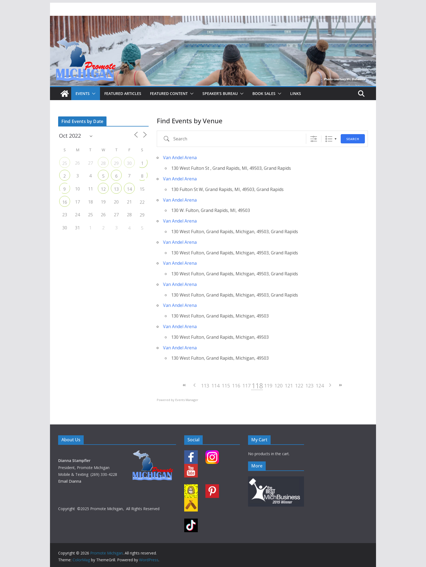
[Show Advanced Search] (313, 138)
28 (103, 163)
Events (83, 93)
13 (116, 189)
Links (295, 93)
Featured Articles (122, 93)
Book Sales (263, 93)
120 (278, 385)
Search (352, 139)
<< (184, 385)
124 (320, 385)
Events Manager (186, 400)
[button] (93, 93)
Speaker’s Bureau (220, 93)
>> (340, 385)
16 (64, 202)
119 (268, 385)
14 (129, 189)
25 (64, 163)
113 (205, 385)
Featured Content (169, 93)
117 (246, 385)
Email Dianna (69, 481)
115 (226, 385)
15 (142, 189)
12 (103, 189)
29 (116, 163)
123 (309, 385)
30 (129, 163)
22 (142, 202)
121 (289, 385)
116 (236, 385)
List (328, 138)
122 (299, 385)
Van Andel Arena (180, 158)
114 (215, 385)
